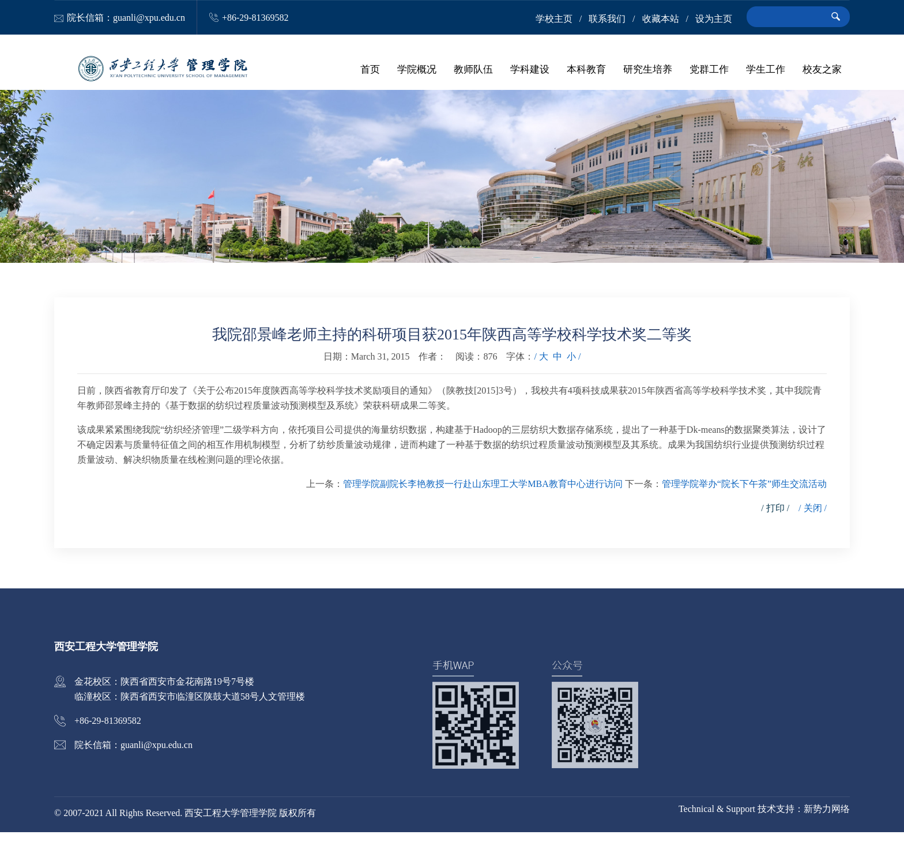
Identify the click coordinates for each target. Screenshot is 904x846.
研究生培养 (647, 69)
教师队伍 (473, 69)
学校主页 (554, 19)
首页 (370, 69)
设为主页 (713, 19)
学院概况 (416, 69)
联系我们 (607, 19)
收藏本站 (660, 19)
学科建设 (529, 69)
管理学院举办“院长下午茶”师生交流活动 (744, 498)
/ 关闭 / (812, 522)
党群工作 (709, 69)
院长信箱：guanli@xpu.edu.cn (126, 17)
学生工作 (765, 69)
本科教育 (586, 69)
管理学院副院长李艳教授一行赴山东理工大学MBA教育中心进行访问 (482, 498)
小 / (574, 370)
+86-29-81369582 (255, 17)
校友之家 (822, 69)
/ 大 (541, 370)
